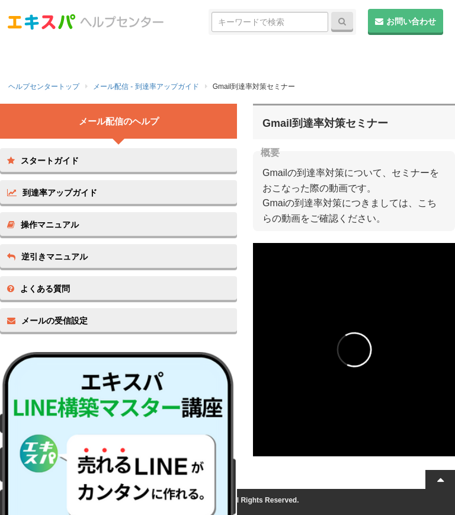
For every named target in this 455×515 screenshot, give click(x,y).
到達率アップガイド (52, 192)
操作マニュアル (43, 224)
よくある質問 (38, 288)
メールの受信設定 (47, 320)
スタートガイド (43, 160)
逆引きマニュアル (47, 256)
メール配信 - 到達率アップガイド (146, 86)
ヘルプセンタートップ (43, 86)
